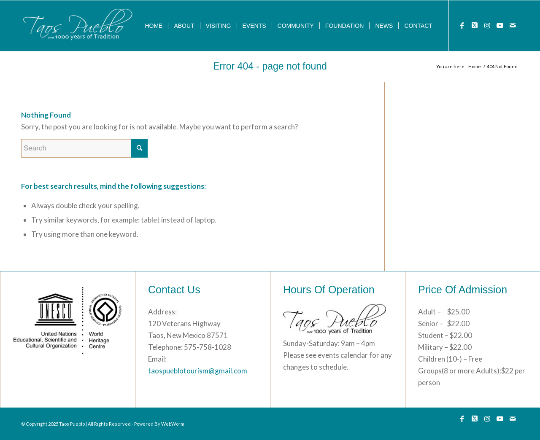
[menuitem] (153, 25)
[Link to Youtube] (500, 25)
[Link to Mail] (512, 25)
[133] (78, 25)
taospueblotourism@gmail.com (197, 370)
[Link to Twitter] (474, 25)
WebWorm (172, 424)
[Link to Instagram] (487, 25)
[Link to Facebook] (462, 25)
